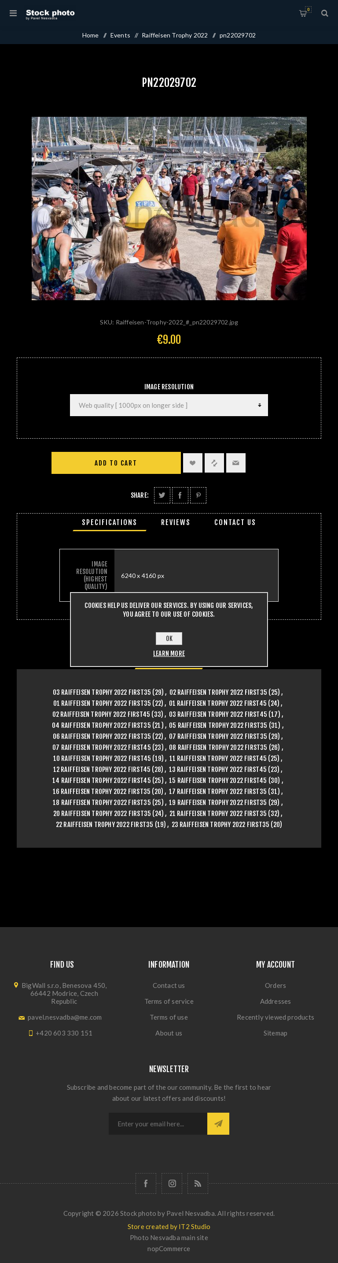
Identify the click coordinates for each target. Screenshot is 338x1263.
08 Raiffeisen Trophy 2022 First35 (218, 747)
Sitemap (275, 1033)
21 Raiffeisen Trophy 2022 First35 (218, 813)
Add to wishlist (192, 463)
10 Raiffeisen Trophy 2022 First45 (102, 758)
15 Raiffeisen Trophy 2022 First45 (218, 780)
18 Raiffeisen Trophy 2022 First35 (102, 802)
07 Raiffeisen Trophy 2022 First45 (101, 747)
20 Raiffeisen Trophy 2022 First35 (102, 813)
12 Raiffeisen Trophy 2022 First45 (102, 769)
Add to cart (116, 463)
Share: (140, 495)
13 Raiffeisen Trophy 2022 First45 (218, 769)
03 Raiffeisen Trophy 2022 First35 (102, 692)
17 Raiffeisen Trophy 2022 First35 (218, 791)
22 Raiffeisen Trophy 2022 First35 (105, 824)
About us (168, 1033)
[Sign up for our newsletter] (158, 1124)
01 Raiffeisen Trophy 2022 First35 (102, 703)
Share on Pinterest (198, 495)
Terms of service (169, 1001)
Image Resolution (169, 387)
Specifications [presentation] (109, 522)
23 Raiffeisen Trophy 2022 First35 (221, 824)
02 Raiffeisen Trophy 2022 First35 (218, 692)
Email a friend (236, 463)
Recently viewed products (275, 1017)
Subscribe (218, 1124)
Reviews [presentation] (176, 522)
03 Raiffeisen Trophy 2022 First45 (218, 714)
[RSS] (197, 1183)
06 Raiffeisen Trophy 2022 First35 (102, 736)
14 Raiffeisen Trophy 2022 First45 (101, 780)
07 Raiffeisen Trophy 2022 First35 (218, 736)
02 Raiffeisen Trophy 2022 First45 (101, 714)
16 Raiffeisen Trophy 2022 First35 (102, 791)
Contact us (169, 985)
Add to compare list (214, 463)
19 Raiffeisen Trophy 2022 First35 (218, 802)
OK (169, 638)
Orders (275, 985)
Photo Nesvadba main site (169, 1237)
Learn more (169, 653)
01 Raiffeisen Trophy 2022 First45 (218, 703)
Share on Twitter (162, 495)
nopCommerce (168, 1248)
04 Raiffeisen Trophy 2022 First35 (101, 725)
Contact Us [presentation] (235, 522)
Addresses (275, 1001)
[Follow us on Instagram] (172, 1183)
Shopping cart (308, 9)
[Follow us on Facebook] (146, 1183)
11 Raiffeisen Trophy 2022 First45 (218, 758)
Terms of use (168, 1017)
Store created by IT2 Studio (169, 1226)
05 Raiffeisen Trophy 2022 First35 (218, 725)
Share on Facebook (180, 495)
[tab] (109, 522)
